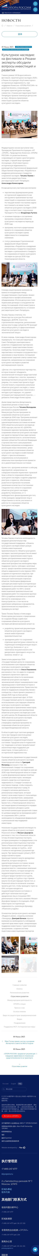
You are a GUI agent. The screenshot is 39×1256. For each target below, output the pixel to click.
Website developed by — (13, 1147)
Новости (9, 26)
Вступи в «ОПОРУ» (11, 1116)
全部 (19, 981)
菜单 (20, 34)
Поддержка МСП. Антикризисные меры (19, 1027)
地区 (3, 1135)
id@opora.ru (7, 1174)
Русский (5, 1084)
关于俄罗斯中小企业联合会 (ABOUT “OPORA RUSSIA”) (19, 1123)
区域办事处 (7, 1189)
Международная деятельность (19, 1000)
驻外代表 (6, 1192)
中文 (20, 1084)
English (13, 1084)
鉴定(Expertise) (7, 1138)
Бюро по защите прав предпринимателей (19, 1015)
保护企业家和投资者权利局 (10, 1141)
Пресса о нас (19, 1008)
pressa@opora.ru (7, 1248)
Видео (19, 1019)
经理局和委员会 (7, 1131)
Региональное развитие (19, 993)
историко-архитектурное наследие (15, 49)
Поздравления (19, 1023)
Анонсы (19, 989)
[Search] (14, 1089)
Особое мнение (19, 1012)
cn (35, 9)
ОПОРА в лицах (19, 1004)
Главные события (20, 985)
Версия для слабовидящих (11, 12)
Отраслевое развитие (23, 26)
